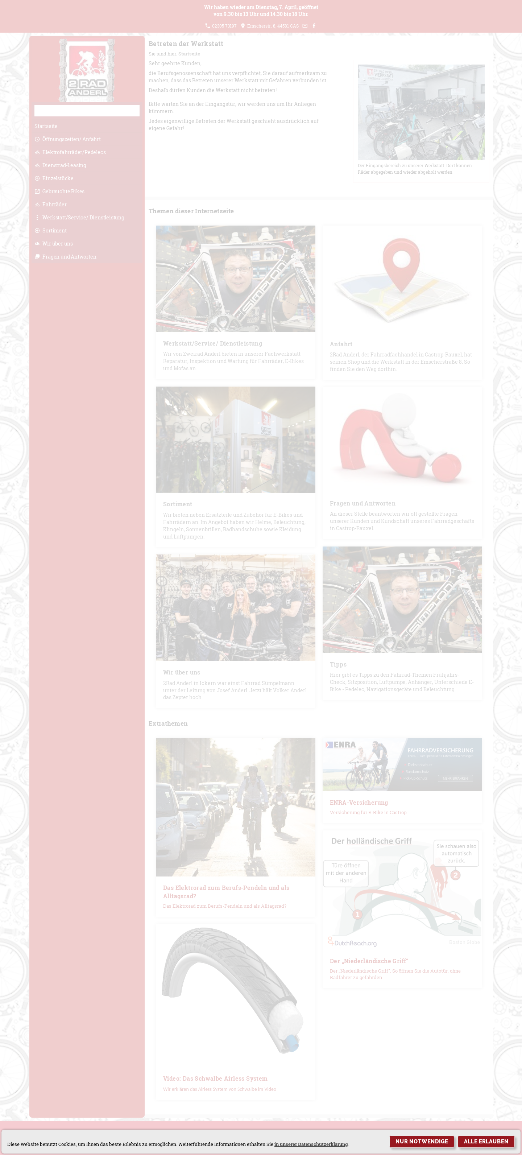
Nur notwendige (421, 1141)
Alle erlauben (486, 1141)
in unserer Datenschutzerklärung (311, 1144)
